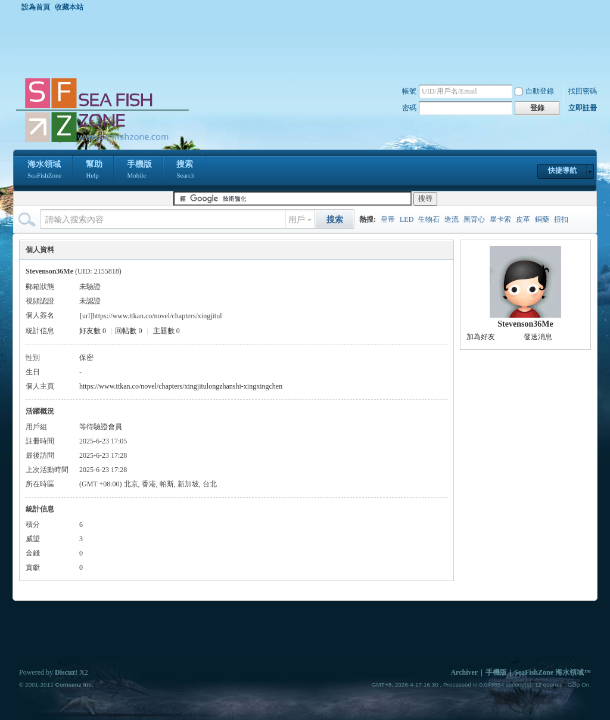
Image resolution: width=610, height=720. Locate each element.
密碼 (409, 108)
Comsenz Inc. (74, 684)
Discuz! (66, 672)
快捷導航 (562, 170)
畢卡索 (500, 219)
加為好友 (480, 337)
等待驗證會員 (100, 427)
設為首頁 (35, 7)
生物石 (429, 219)
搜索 (185, 170)
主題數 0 (166, 331)
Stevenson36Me (525, 323)
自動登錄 (534, 91)
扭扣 (561, 219)
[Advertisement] (308, 44)
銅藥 (542, 219)
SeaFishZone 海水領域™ (552, 672)
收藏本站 (69, 7)
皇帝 (388, 219)
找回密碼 (582, 91)
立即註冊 (582, 108)
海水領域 (44, 170)
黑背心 (474, 219)
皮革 (523, 219)
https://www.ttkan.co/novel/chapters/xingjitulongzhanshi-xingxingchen (180, 386)
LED (406, 219)
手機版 (139, 170)
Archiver (464, 672)
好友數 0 (92, 331)
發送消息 (538, 337)
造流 (451, 219)
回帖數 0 (128, 331)
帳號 (409, 91)
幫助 (94, 170)
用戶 (296, 219)
